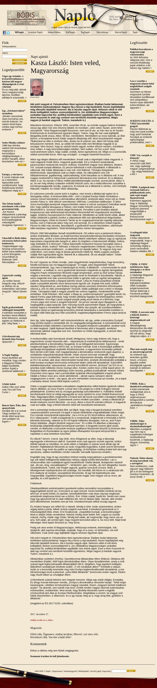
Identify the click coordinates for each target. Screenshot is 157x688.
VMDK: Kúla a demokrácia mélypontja (142, 385)
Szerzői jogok (95, 671)
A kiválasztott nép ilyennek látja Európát (13, 337)
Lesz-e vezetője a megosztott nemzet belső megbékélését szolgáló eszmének (142, 85)
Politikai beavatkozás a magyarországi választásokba (141, 52)
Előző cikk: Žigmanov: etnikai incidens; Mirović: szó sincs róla (64, 634)
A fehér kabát (9, 384)
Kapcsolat (106, 671)
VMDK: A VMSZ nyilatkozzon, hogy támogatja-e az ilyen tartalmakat (140, 268)
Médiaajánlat (83, 671)
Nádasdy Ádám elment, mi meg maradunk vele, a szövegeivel (142, 461)
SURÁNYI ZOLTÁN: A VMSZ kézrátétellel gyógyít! (142, 124)
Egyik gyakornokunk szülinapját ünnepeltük (13, 308)
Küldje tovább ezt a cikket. (41, 620)
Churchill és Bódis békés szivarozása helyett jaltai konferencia (14, 241)
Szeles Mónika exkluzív (13, 142)
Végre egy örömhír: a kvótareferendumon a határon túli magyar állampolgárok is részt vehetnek (13, 81)
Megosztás (36, 627)
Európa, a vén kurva (12, 174)
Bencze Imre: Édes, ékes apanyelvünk (14, 406)
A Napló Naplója (10, 355)
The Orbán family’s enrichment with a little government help (13, 206)
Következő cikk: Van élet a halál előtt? (50, 637)
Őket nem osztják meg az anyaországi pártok (141, 350)
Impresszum (57, 671)
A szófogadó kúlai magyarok (139, 233)
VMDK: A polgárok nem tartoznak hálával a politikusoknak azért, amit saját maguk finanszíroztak (142, 192)
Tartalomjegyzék (70, 671)
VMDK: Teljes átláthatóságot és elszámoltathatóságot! (141, 424)
